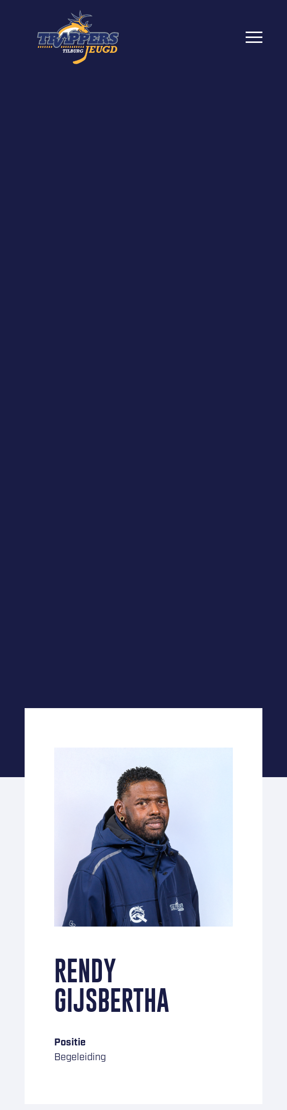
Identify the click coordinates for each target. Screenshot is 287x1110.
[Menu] (254, 37)
